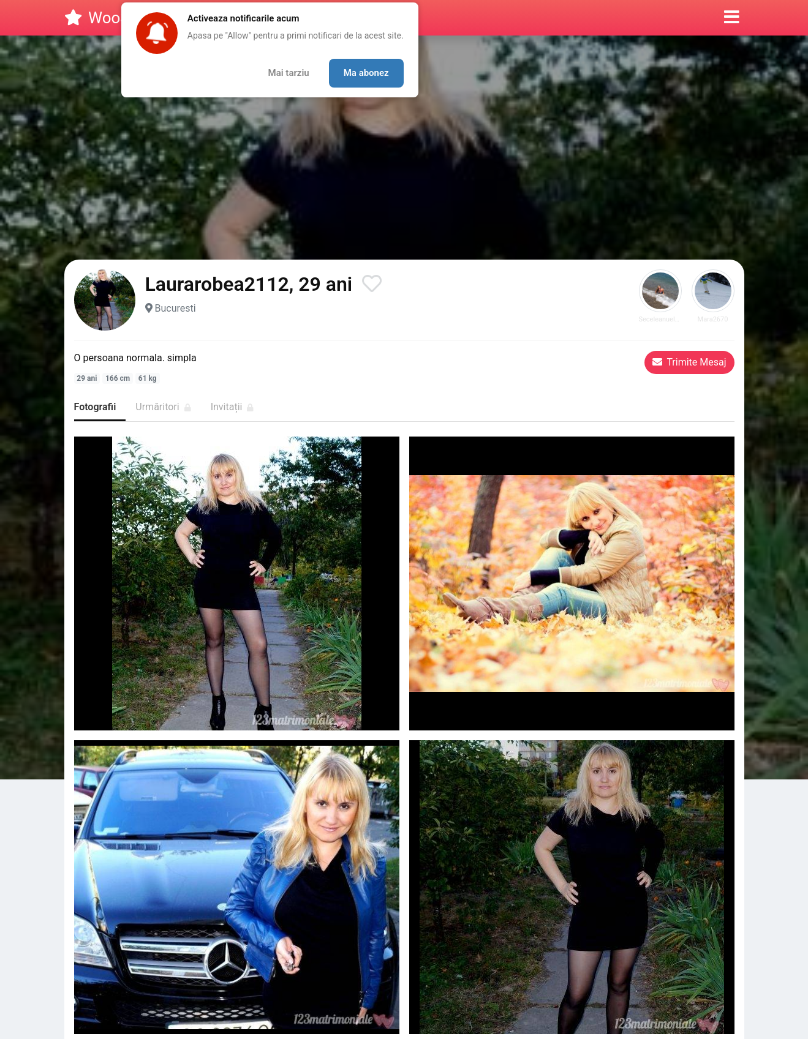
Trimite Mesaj (689, 362)
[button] (731, 18)
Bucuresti (174, 308)
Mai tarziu (288, 72)
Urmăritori (163, 407)
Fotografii (95, 407)
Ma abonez (366, 72)
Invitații (232, 407)
